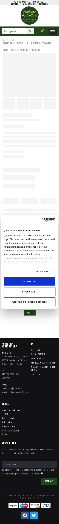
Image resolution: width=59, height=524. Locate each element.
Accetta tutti (29, 281)
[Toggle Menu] (52, 31)
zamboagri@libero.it (11, 388)
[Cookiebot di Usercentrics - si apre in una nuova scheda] (42, 220)
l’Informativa (16, 469)
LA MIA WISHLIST (28, 4)
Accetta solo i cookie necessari (29, 301)
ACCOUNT (14, 4)
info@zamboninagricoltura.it (15, 392)
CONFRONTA (43, 4)
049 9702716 (8, 374)
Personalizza (42, 271)
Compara (29, 312)
